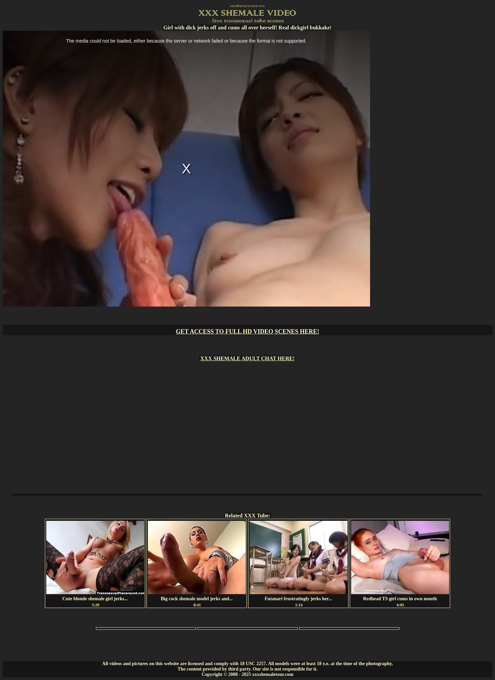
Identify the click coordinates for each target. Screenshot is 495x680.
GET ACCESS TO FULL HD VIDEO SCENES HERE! (247, 331)
